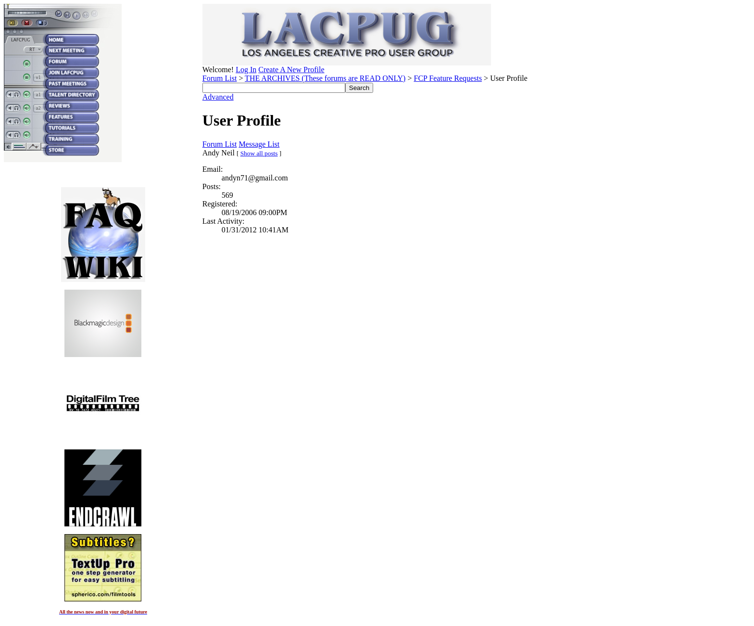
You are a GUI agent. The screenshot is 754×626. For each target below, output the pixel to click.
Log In (246, 69)
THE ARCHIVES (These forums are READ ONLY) (325, 78)
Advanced (218, 97)
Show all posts (259, 153)
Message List (259, 144)
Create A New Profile (291, 69)
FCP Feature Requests (448, 78)
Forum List (219, 78)
